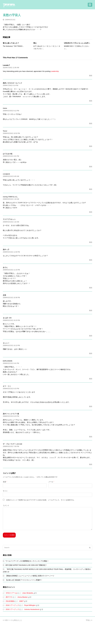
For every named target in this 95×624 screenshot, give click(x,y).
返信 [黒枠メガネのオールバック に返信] (90, 101)
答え (35, 43)
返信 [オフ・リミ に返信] (90, 406)
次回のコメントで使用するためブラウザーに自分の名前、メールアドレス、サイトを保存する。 (40, 500)
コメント (6, 505)
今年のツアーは (11, 593)
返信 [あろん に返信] (90, 288)
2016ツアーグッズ (12, 605)
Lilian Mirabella (27, 593)
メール (51, 482)
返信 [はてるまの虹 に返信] (90, 166)
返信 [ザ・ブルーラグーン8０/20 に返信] (90, 464)
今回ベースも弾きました (12, 620)
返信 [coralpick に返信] (90, 189)
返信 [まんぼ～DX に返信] (90, 336)
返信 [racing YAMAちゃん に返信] (90, 212)
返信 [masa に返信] (90, 123)
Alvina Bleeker (22, 597)
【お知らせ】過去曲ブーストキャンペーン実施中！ (23, 580)
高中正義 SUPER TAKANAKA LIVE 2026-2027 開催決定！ (26, 565)
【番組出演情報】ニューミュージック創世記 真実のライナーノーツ (29, 576)
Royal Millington (30, 605)
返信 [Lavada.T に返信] (90, 75)
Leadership (55, 71)
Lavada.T (6, 65)
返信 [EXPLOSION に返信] (90, 379)
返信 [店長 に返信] (90, 310)
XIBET (21, 601)
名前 (5, 482)
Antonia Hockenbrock (32, 609)
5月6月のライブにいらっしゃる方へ (77, 43)
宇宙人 (89, 620)
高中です (9, 597)
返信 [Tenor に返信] (90, 146)
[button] (90, 5)
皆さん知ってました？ (11, 43)
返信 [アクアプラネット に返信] (90, 242)
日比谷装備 (10, 601)
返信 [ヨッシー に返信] (90, 353)
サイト (5, 491)
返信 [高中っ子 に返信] (90, 260)
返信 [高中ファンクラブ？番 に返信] (90, 437)
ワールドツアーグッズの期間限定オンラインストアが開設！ (27, 561)
